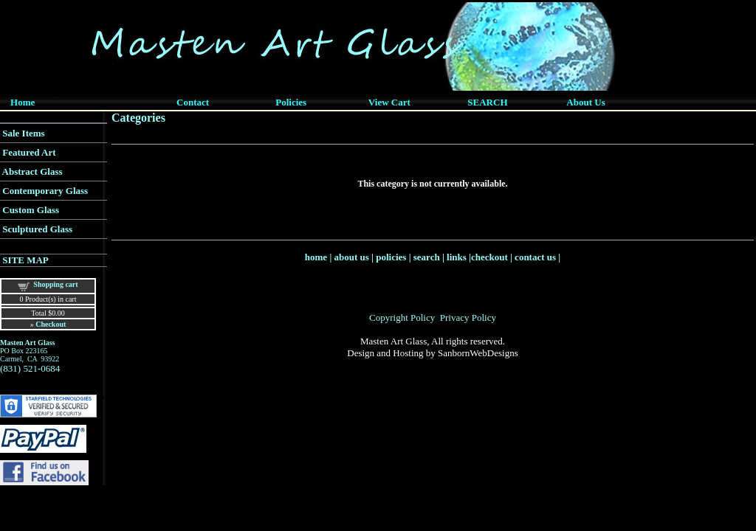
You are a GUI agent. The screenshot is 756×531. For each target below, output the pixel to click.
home (316, 257)
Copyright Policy (402, 317)
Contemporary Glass (45, 190)
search (426, 257)
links (457, 257)
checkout (489, 257)
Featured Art (28, 152)
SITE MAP (25, 260)
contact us (535, 257)
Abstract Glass (32, 171)
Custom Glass (30, 209)
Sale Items (23, 133)
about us (351, 257)
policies (391, 257)
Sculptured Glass (37, 229)
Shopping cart (55, 284)
